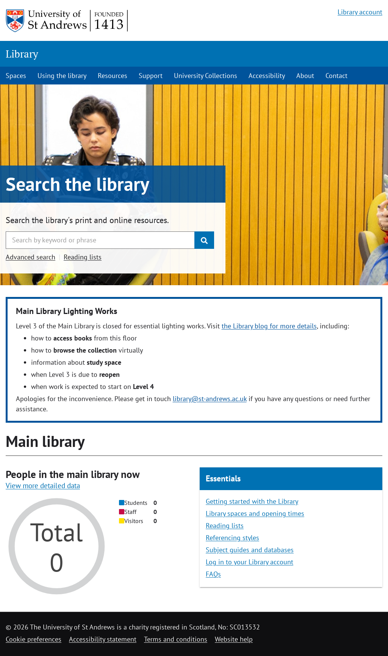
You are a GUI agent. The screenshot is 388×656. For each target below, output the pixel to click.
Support (151, 75)
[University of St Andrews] (67, 20)
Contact (336, 75)
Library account (360, 12)
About (305, 75)
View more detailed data (43, 485)
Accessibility (267, 75)
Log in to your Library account (249, 562)
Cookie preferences (33, 639)
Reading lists (83, 257)
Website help (234, 639)
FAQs (213, 574)
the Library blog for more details (269, 326)
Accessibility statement (102, 639)
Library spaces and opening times (255, 513)
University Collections (205, 75)
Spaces (16, 75)
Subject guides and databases (250, 549)
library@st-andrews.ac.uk (210, 398)
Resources (112, 75)
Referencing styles (232, 537)
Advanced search (30, 257)
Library (22, 54)
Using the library (62, 75)
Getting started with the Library (252, 501)
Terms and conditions (175, 639)
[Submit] (204, 240)
